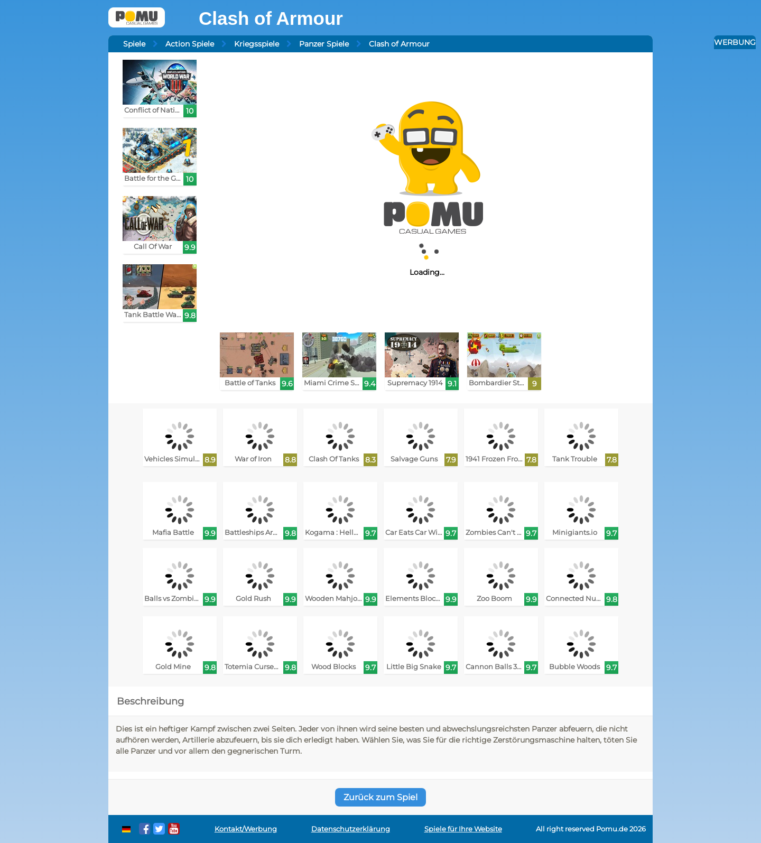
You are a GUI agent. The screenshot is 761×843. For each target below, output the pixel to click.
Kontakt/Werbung (246, 829)
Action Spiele (189, 44)
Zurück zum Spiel (380, 797)
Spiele (134, 44)
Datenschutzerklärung (350, 829)
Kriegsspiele (256, 44)
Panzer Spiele (324, 44)
